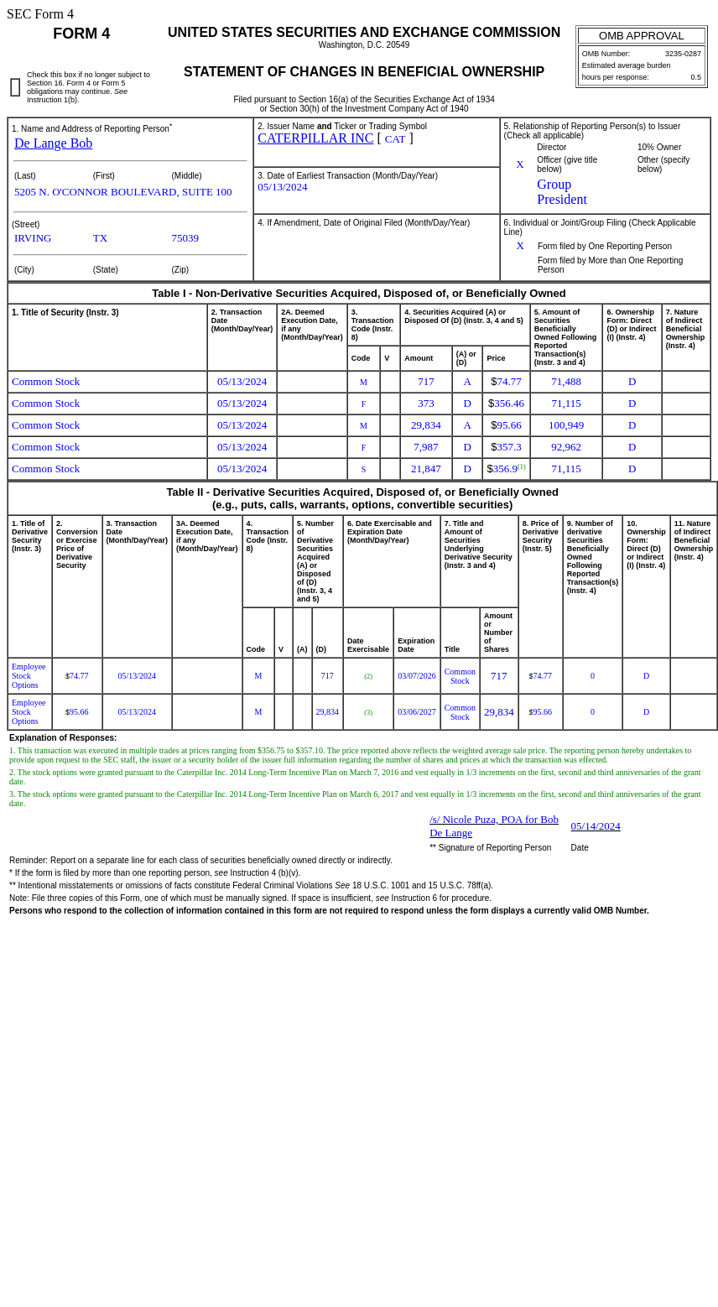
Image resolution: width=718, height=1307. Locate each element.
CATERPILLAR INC (315, 138)
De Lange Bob (53, 143)
